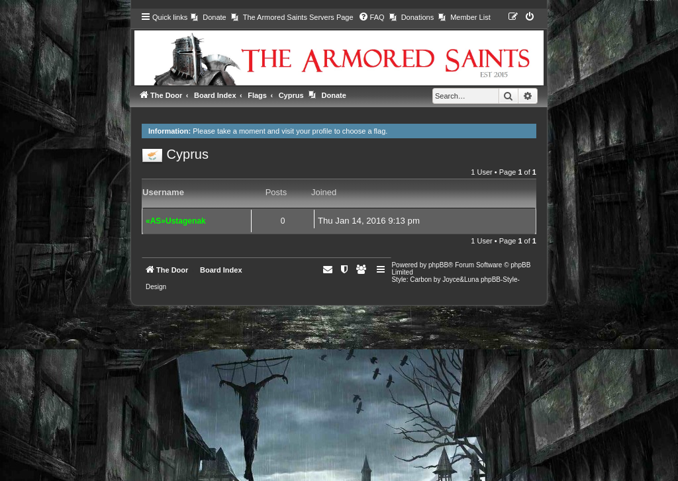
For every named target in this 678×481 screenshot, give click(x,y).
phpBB (438, 265)
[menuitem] (208, 17)
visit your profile (306, 131)
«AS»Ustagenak (176, 221)
